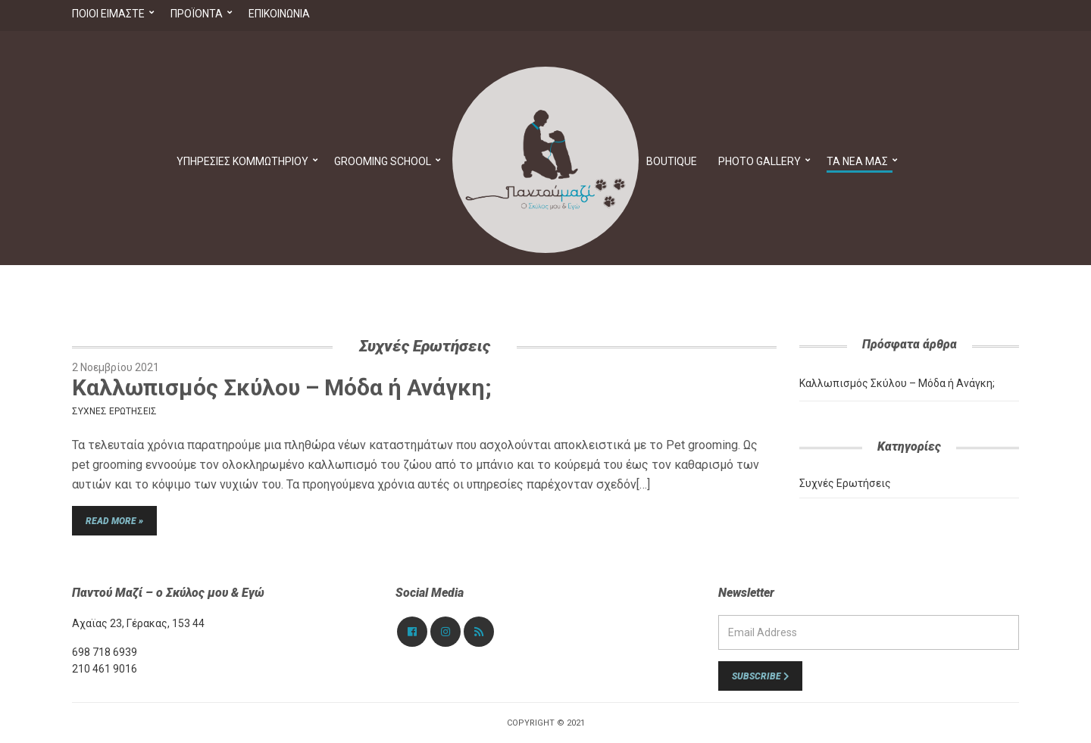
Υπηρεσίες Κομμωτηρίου (242, 161)
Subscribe (760, 676)
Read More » (114, 521)
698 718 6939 (104, 652)
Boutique (671, 161)
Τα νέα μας (857, 161)
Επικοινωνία (279, 14)
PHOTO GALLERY (759, 161)
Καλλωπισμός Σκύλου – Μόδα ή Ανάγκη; (282, 387)
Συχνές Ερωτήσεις (114, 411)
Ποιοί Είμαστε (108, 14)
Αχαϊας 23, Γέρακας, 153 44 (138, 623)
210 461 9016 (104, 669)
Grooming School (382, 161)
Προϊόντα (196, 14)
